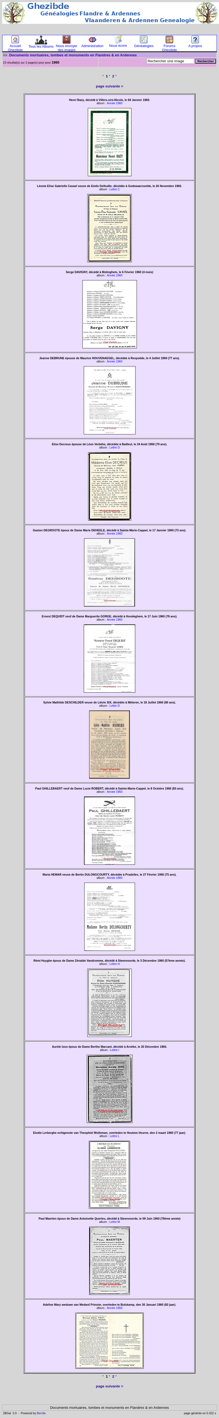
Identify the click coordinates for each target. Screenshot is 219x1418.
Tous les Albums (40, 44)
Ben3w (41, 1413)
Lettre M (114, 1221)
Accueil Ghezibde (15, 46)
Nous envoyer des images (67, 46)
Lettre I (114, 1050)
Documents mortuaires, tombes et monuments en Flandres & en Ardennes (73, 55)
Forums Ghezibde (169, 46)
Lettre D (115, 447)
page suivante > (109, 86)
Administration (92, 44)
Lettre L (115, 1136)
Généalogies (143, 44)
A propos (195, 44)
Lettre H (115, 963)
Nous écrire (118, 44)
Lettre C (115, 189)
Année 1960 (114, 103)
